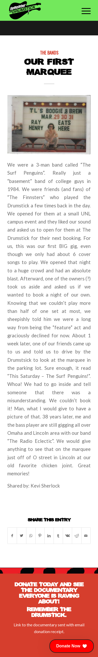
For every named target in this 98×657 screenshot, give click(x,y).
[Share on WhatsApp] (30, 536)
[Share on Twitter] (21, 536)
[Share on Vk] (67, 536)
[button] (71, 646)
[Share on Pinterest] (40, 536)
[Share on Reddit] (76, 536)
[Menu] (83, 10)
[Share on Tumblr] (58, 536)
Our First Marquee (49, 66)
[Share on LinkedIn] (49, 536)
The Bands (49, 52)
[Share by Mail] (86, 536)
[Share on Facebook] (12, 536)
